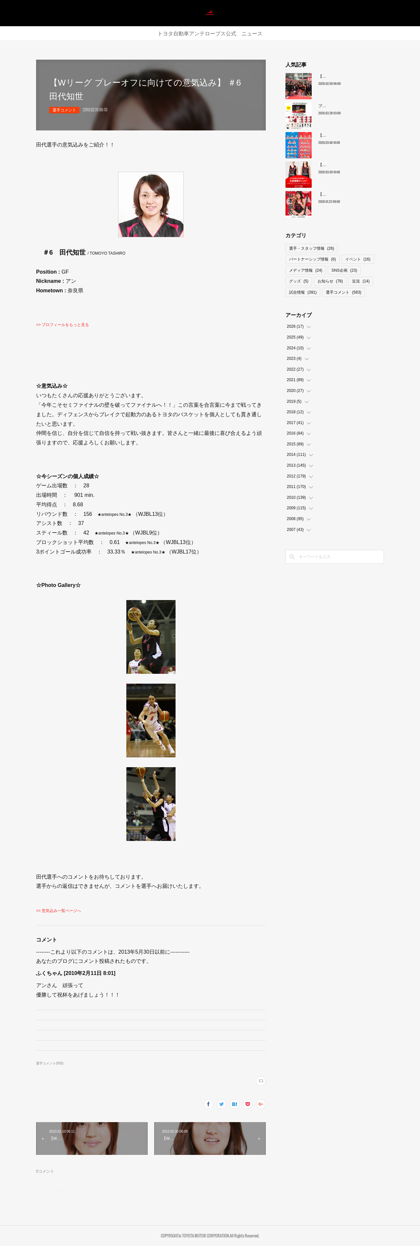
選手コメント (64, 110)
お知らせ (330, 281)
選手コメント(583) (49, 1063)
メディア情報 (305, 270)
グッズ (298, 281)
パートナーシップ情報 (312, 259)
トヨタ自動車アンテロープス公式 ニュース (210, 33)
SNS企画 (344, 270)
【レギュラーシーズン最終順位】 (347, 76)
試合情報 (303, 292)
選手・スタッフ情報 (311, 248)
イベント (357, 259)
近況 (360, 281)
